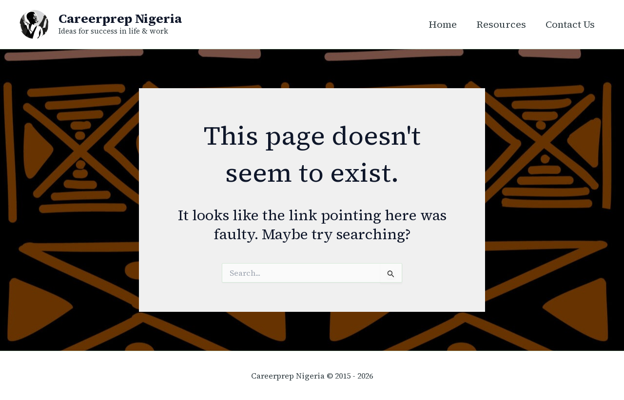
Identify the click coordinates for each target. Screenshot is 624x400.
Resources (501, 24)
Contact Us (570, 24)
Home (443, 24)
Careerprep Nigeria (120, 18)
